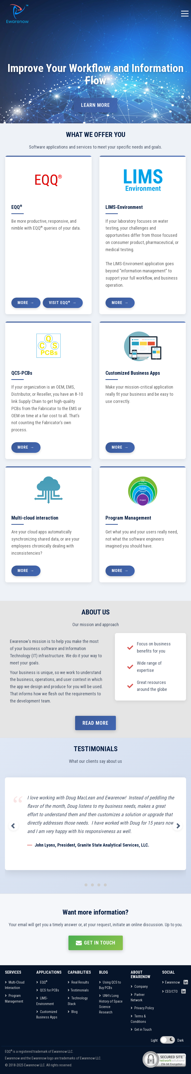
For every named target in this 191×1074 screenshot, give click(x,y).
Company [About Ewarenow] (139, 986)
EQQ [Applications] (41, 982)
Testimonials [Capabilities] (78, 990)
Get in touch (95, 943)
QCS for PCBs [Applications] (47, 990)
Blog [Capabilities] (73, 1012)
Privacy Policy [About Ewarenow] (142, 1008)
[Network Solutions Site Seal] (164, 1059)
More (23, 302)
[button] (11, 825)
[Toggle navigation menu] (185, 14)
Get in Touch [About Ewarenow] (141, 1029)
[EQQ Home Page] (17, 13)
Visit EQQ (59, 302)
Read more (95, 723)
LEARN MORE (95, 107)
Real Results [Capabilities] (78, 982)
